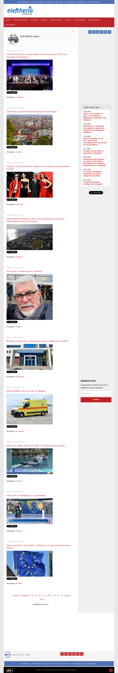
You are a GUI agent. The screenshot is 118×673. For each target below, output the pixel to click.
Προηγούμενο (25, 597)
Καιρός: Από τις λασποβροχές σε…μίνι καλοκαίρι (28, 497)
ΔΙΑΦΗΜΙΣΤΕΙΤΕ (94, 2)
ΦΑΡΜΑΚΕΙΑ (26, 665)
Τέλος (42, 601)
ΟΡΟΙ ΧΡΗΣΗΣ (54, 665)
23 (46, 597)
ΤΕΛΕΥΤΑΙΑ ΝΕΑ (91, 107)
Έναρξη (16, 597)
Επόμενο (67, 597)
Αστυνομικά (20, 378)
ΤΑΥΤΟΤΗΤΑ (66, 665)
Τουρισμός (19, 97)
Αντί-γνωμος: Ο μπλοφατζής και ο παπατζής (26, 270)
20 (36, 597)
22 (43, 597)
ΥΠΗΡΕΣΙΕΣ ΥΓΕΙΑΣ (40, 665)
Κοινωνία (19, 152)
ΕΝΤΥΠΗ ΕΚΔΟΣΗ (38, 2)
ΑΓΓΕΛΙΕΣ (50, 2)
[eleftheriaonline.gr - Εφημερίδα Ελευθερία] (20, 11)
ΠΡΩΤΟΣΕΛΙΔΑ (23, 2)
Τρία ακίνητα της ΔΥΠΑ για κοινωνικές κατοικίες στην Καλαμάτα (35, 111)
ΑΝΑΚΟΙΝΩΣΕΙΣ (79, 665)
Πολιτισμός (20, 204)
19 (32, 597)
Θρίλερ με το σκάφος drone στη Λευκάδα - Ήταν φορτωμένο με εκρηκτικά (39, 447)
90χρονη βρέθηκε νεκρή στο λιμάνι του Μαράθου (28, 393)
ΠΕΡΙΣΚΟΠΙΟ (81, 2)
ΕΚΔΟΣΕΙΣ (59, 2)
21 (39, 597)
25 (52, 597)
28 (62, 597)
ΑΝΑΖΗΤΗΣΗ (70, 2)
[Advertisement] (96, 249)
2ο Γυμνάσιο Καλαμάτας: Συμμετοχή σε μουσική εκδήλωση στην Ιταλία (92, 174)
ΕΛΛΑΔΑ (19, 585)
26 (55, 597)
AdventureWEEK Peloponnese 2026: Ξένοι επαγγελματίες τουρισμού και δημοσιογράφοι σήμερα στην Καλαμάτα (39, 219)
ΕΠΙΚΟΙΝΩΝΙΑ (91, 665)
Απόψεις (19, 326)
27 (58, 597)
